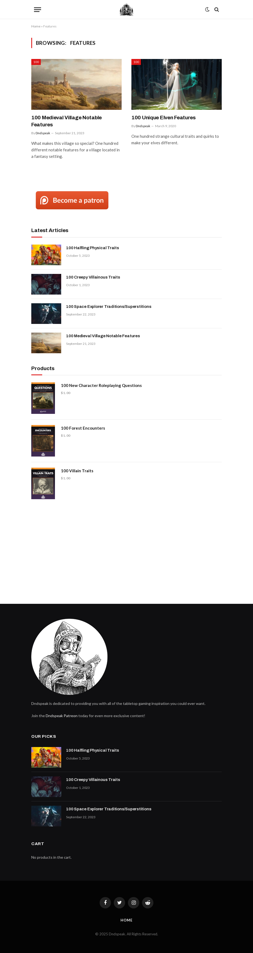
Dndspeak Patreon (62, 715)
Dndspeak (43, 133)
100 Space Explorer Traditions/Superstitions (108, 306)
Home (36, 26)
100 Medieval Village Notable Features (66, 121)
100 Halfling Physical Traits (92, 248)
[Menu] (37, 10)
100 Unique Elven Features (163, 117)
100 (36, 62)
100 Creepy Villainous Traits (93, 277)
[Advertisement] (126, 549)
